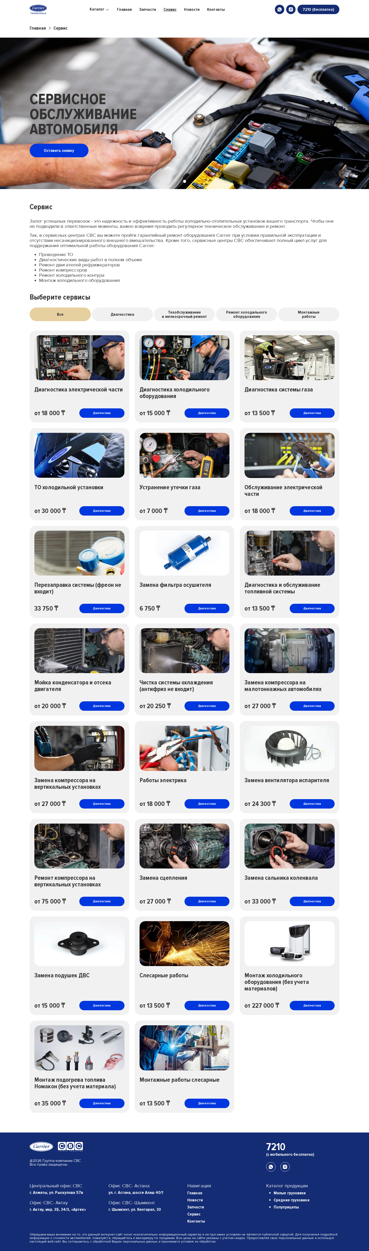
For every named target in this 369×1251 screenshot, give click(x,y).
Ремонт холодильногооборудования (246, 314)
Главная (124, 9)
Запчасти (147, 9)
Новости (192, 9)
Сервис (170, 9)
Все (60, 314)
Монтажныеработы (309, 314)
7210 (275, 1147)
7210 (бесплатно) (318, 9)
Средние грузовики (291, 1200)
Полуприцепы (286, 1207)
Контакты (216, 9)
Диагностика (122, 314)
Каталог (100, 9)
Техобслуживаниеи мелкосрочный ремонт (184, 314)
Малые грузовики (290, 1193)
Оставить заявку (59, 150)
